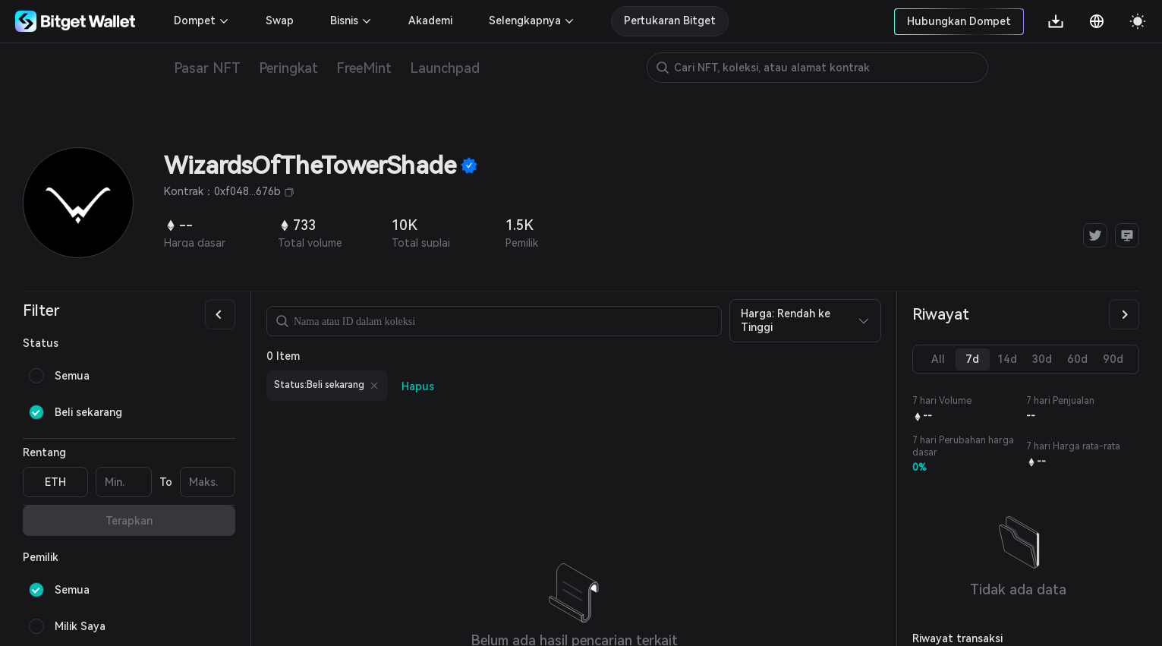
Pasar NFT (207, 68)
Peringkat (288, 68)
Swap (280, 20)
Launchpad (445, 68)
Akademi (430, 20)
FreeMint (364, 68)
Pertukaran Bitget (670, 20)
